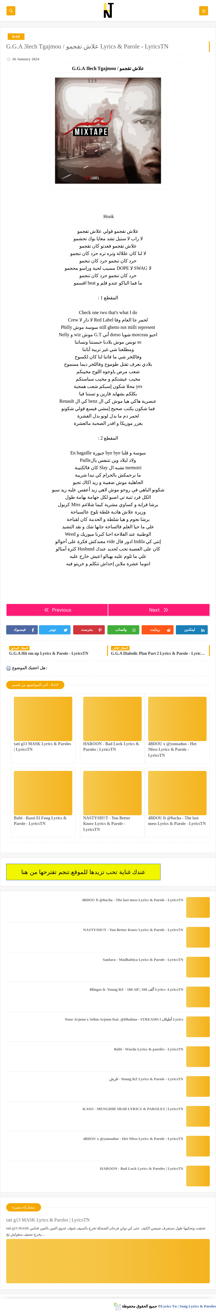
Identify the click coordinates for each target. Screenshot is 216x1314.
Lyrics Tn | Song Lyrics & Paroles (188, 1306)
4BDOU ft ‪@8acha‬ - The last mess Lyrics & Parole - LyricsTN (132, 900)
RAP (16, 36)
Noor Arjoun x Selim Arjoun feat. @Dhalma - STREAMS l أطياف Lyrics (124, 1019)
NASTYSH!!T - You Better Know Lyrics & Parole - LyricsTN (106, 823)
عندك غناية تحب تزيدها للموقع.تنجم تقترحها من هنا (83, 872)
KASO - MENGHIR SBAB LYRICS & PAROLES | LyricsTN (133, 1109)
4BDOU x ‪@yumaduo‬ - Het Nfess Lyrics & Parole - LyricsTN (172, 749)
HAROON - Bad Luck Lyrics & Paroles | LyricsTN (141, 1168)
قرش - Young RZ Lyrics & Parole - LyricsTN (146, 1079)
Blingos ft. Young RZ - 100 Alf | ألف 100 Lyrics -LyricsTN (136, 989)
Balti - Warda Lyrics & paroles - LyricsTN (148, 1049)
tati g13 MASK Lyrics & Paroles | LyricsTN (48, 1219)
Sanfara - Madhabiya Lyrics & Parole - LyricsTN (143, 959)
